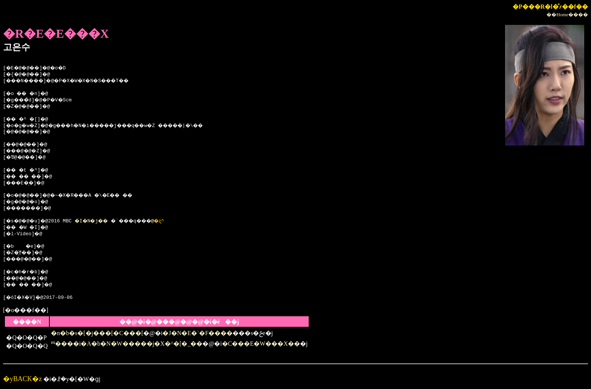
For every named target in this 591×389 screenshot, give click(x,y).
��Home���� (567, 14)
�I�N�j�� (99, 221)
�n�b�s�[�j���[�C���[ (97, 333)
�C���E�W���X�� (261, 343)
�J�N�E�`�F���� (197, 333)
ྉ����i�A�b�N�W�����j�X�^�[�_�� (127, 343)
